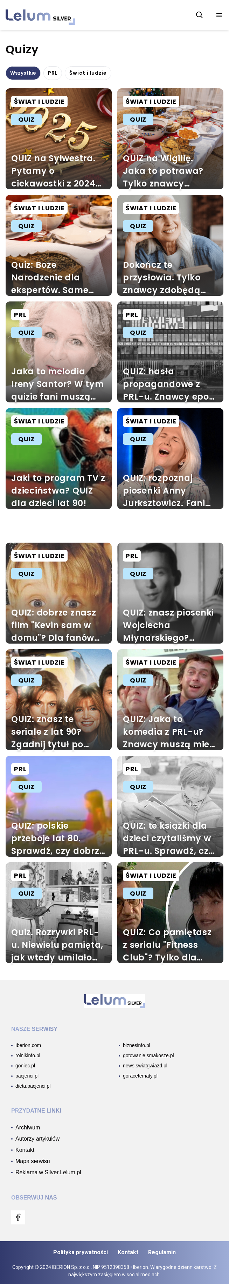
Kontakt (128, 1252)
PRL (52, 72)
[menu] (219, 15)
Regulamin (162, 1252)
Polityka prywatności (80, 1252)
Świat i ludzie (88, 72)
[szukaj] (199, 15)
